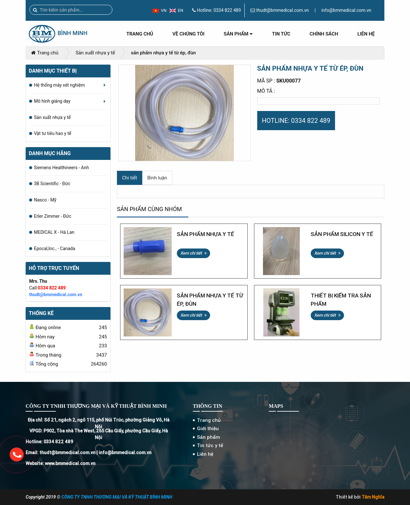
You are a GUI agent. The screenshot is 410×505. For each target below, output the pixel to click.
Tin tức (281, 34)
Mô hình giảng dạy (70, 104)
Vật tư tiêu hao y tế (52, 133)
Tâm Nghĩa (373, 497)
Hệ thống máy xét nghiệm (70, 88)
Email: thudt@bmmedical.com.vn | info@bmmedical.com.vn (89, 452)
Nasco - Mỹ (45, 199)
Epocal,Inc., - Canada (54, 248)
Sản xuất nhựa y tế (95, 53)
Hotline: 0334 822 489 (49, 442)
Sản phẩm (238, 36)
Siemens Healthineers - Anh (61, 167)
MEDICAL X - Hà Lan (54, 232)
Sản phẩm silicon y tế (342, 234)
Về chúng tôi (188, 34)
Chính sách (324, 34)
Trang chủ (140, 34)
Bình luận (157, 178)
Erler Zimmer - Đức (52, 216)
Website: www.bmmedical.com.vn (60, 463)
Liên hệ (366, 34)
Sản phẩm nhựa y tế (205, 234)
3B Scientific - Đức (52, 183)
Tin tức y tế (210, 445)
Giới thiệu (208, 428)
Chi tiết (129, 178)
